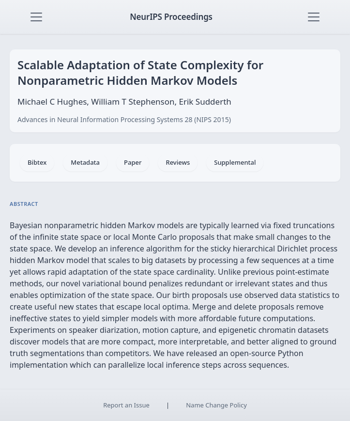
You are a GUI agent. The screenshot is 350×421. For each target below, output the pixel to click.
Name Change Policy (216, 405)
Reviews (178, 162)
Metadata (85, 162)
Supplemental (235, 162)
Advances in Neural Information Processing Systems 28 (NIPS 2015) (124, 119)
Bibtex (37, 162)
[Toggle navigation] (36, 17)
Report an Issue (126, 405)
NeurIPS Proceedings (171, 16)
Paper (132, 162)
